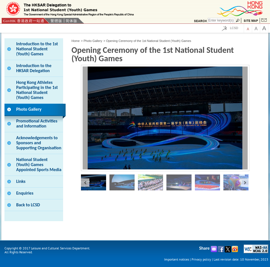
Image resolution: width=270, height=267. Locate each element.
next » (245, 182)
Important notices (176, 259)
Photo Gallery (92, 40)
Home (75, 40)
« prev (85, 182)
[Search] (221, 20)
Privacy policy (201, 259)
